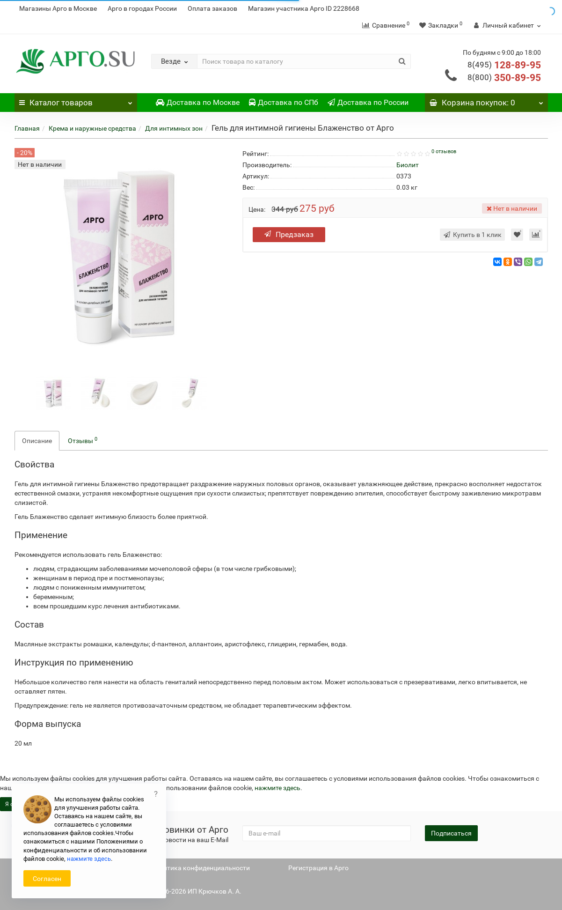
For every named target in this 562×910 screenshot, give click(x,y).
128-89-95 (504, 65)
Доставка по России (368, 102)
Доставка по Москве (198, 102)
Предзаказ (289, 234)
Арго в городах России (142, 8)
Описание (37, 440)
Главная (27, 128)
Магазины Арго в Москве (58, 8)
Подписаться (451, 833)
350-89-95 (504, 77)
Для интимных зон (174, 128)
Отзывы (82, 440)
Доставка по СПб (283, 102)
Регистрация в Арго (318, 868)
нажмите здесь (277, 788)
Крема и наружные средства (92, 128)
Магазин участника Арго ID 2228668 (303, 8)
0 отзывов (443, 151)
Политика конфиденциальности (200, 868)
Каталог (76, 100)
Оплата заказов (212, 8)
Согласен (47, 878)
